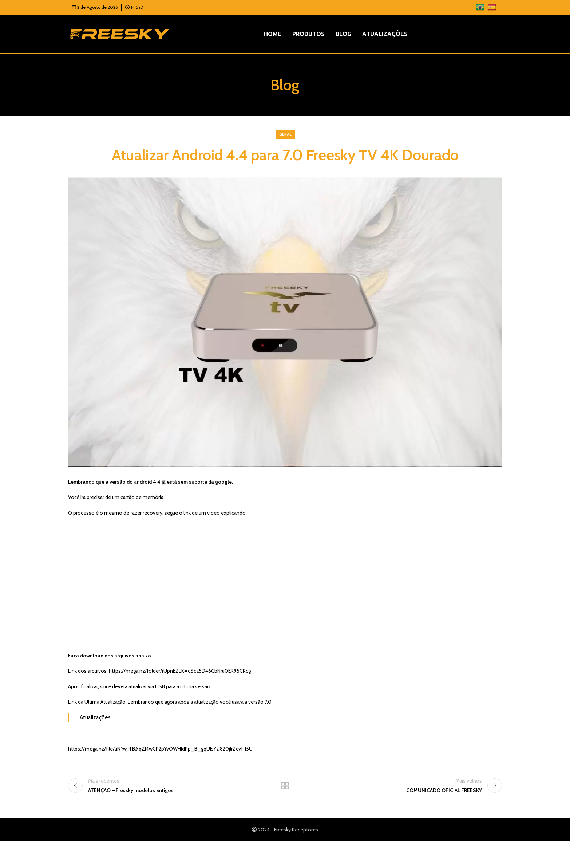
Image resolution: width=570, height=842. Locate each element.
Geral (285, 134)
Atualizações (95, 717)
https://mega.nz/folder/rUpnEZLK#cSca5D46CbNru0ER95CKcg (180, 671)
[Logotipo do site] (119, 33)
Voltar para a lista (285, 786)
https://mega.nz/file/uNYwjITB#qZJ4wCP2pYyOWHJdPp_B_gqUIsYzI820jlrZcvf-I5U (160, 748)
